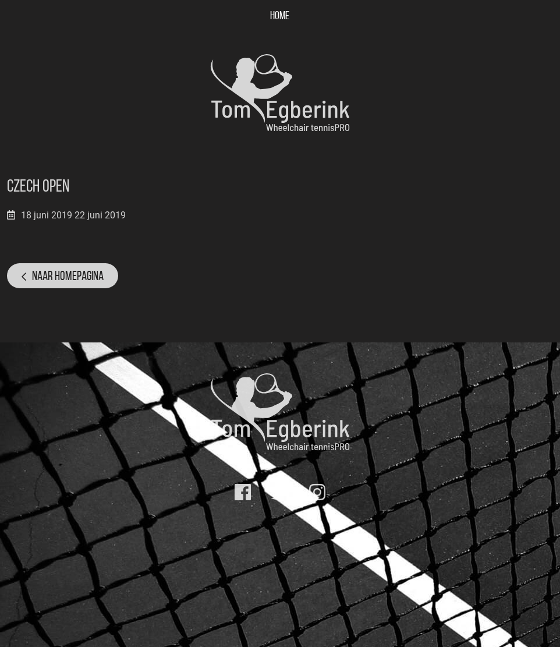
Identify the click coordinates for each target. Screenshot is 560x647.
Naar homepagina (68, 275)
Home (279, 15)
